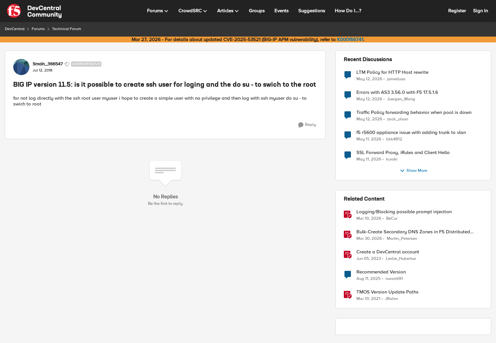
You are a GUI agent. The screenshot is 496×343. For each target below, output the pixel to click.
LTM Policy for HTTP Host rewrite (392, 72)
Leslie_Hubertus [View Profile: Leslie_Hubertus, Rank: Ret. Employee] (401, 258)
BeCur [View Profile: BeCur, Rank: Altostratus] (391, 218)
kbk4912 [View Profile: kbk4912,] (394, 139)
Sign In (480, 11)
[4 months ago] (368, 218)
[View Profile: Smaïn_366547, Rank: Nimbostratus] (21, 67)
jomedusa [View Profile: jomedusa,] (396, 78)
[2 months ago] (369, 79)
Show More (413, 170)
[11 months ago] (368, 279)
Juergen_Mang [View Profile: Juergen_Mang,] (401, 99)
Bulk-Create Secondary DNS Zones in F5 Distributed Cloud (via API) (413, 232)
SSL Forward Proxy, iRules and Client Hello (403, 152)
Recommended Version (381, 272)
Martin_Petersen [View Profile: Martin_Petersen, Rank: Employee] (402, 238)
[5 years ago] (368, 299)
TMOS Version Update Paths (387, 292)
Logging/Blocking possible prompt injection (404, 212)
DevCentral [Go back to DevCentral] (15, 29)
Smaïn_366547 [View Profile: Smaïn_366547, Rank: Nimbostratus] (48, 64)
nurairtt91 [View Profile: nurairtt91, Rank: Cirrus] (394, 278)
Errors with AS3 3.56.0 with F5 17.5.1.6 (397, 92)
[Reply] (307, 125)
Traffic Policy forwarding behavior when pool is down (413, 112)
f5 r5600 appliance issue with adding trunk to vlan (411, 132)
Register (457, 11)
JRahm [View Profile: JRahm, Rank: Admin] (391, 298)
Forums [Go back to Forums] (38, 29)
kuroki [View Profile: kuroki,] (391, 159)
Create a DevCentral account (387, 252)
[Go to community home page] (34, 11)
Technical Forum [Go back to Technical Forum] (66, 29)
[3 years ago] (368, 258)
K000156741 (350, 39)
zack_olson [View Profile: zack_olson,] (397, 119)
